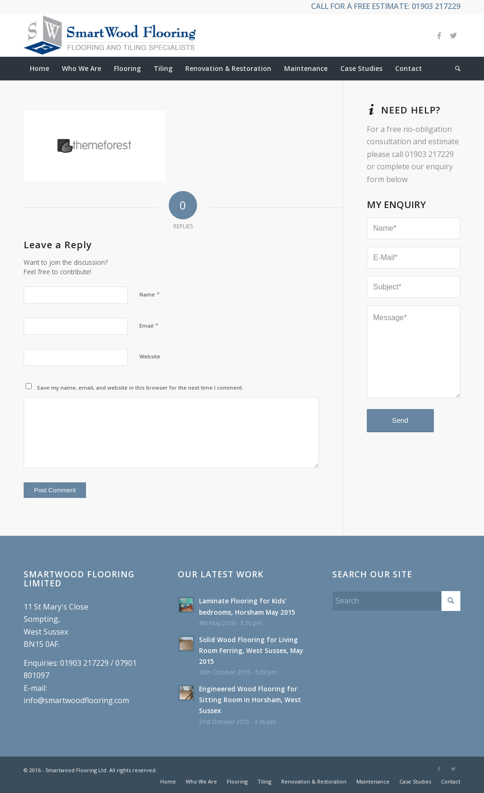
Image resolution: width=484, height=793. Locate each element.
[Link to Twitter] (453, 35)
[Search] (454, 68)
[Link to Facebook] (439, 35)
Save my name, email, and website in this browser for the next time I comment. (140, 387)
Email (148, 325)
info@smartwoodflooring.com (76, 700)
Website (149, 356)
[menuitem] (39, 68)
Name (149, 294)
